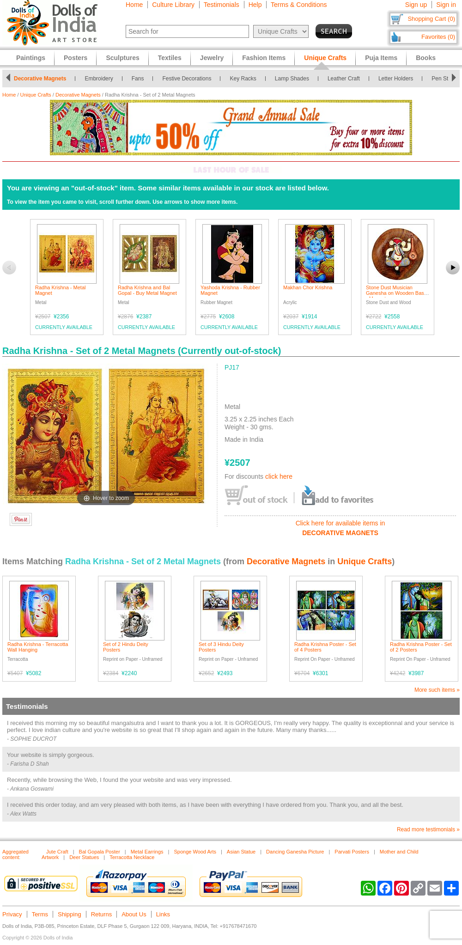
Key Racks (245, 78)
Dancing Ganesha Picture (295, 851)
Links (163, 914)
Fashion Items (264, 57)
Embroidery (101, 78)
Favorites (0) (438, 36)
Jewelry (212, 57)
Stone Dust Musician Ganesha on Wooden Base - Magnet (396, 293)
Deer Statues (84, 857)
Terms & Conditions (299, 4)
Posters (75, 57)
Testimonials (221, 4)
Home (134, 4)
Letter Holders (398, 78)
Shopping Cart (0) (431, 18)
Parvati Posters (351, 851)
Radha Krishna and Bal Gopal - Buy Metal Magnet (147, 290)
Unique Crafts (35, 95)
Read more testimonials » (428, 829)
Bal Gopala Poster (99, 851)
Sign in (446, 4)
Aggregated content (15, 854)
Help (255, 4)
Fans (140, 78)
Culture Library (173, 4)
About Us (134, 914)
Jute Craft (57, 851)
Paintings (30, 57)
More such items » (437, 690)
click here (278, 476)
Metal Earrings (147, 851)
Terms (40, 914)
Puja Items (381, 57)
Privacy (12, 914)
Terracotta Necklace (131, 857)
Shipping (69, 914)
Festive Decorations (189, 78)
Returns (101, 914)
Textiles (170, 57)
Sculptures (122, 57)
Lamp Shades (295, 78)
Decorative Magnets (43, 78)
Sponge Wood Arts (195, 851)
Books (426, 57)
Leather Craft (346, 78)
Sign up (416, 4)
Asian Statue (241, 851)
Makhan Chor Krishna (307, 287)
